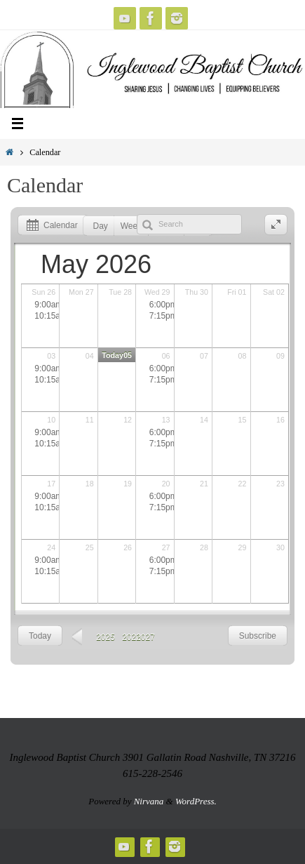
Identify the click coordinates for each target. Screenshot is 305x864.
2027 (145, 637)
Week (131, 226)
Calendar (50, 226)
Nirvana (149, 801)
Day (100, 226)
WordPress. (196, 801)
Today (40, 636)
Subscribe (257, 636)
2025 (105, 637)
